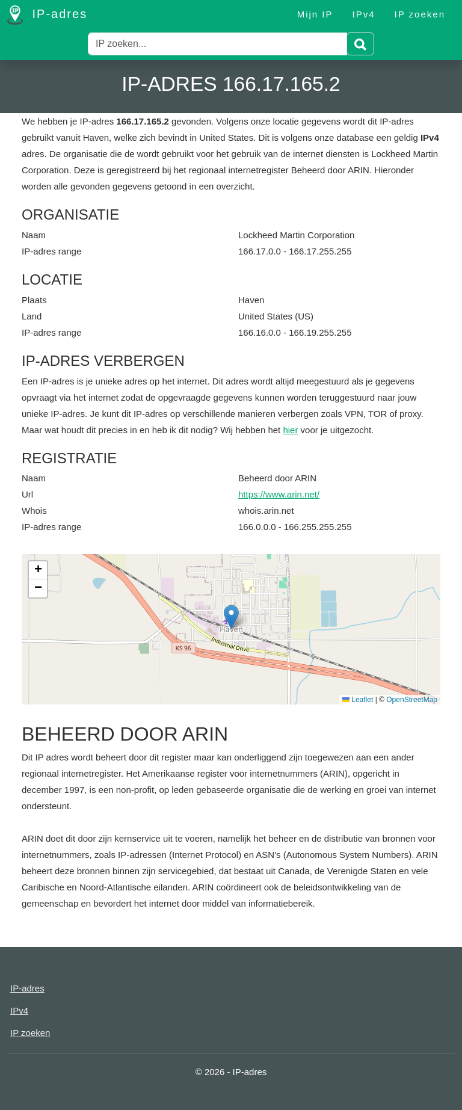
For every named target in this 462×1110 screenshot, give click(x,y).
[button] (231, 617)
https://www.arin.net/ (278, 494)
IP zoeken (420, 14)
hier (290, 430)
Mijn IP (315, 14)
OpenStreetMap (411, 699)
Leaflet (357, 699)
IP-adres (47, 15)
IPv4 (364, 14)
